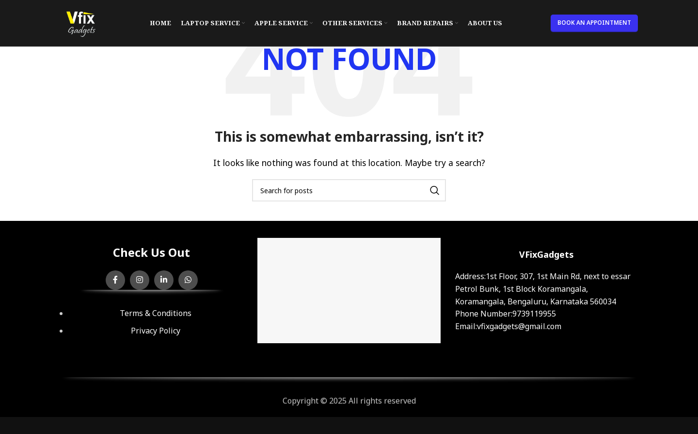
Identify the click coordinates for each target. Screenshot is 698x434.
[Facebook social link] (115, 280)
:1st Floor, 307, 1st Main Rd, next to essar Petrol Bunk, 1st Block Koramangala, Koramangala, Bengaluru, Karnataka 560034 (543, 288)
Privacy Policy (155, 330)
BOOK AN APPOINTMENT (594, 22)
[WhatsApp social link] (188, 280)
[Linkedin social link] (164, 280)
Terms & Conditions (155, 313)
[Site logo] (80, 22)
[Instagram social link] (139, 280)
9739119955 (534, 313)
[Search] (349, 190)
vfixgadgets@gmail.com (519, 326)
